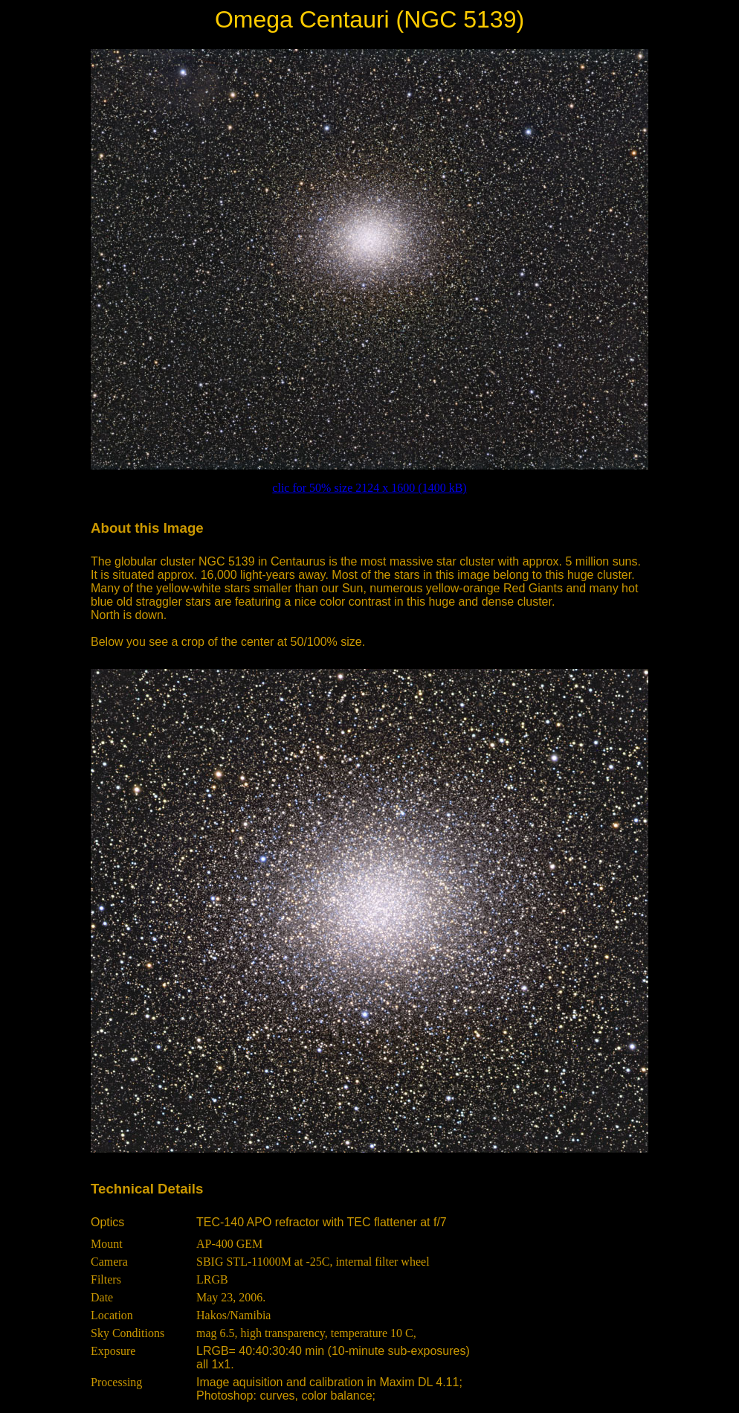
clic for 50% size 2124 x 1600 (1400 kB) (369, 487)
